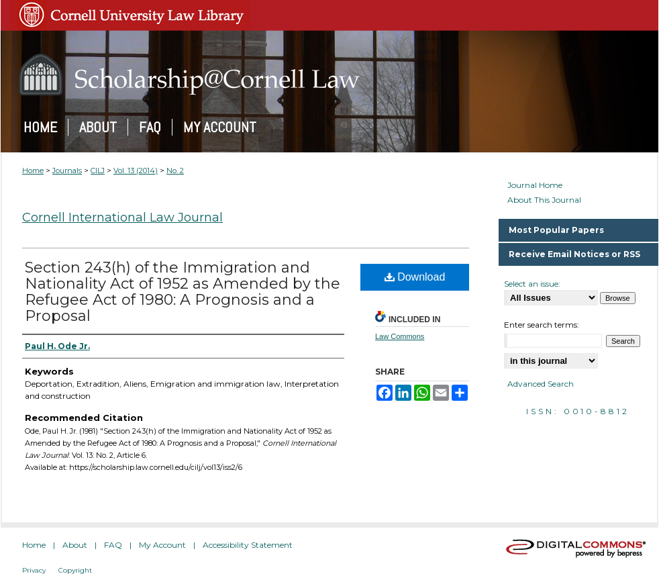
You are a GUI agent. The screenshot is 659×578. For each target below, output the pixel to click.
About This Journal (544, 200)
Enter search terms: (541, 325)
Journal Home (534, 185)
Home (33, 170)
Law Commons (399, 336)
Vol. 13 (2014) (135, 170)
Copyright (75, 570)
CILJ (98, 170)
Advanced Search (540, 384)
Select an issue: (532, 284)
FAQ (113, 545)
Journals (67, 170)
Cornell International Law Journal (122, 217)
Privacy (34, 570)
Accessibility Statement (248, 545)
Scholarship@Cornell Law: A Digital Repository (329, 74)
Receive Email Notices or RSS (574, 254)
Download (415, 277)
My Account (162, 545)
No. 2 (175, 170)
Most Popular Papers (556, 230)
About (74, 545)
